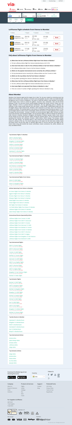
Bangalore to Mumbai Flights (16, 141)
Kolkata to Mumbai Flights (16, 144)
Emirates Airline (13, 342)
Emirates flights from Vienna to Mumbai (19, 196)
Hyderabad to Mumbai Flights (16, 151)
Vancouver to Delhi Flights (16, 259)
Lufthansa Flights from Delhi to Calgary (19, 234)
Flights (22, 386)
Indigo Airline (12, 347)
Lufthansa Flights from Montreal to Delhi (19, 238)
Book (56, 37)
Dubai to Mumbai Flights (15, 169)
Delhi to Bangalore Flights (16, 285)
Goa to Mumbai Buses (15, 329)
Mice (22, 393)
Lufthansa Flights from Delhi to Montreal (19, 232)
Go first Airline (13, 360)
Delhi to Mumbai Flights (15, 138)
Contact (39, 386)
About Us (10, 386)
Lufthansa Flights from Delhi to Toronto (19, 223)
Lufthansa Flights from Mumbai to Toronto (20, 227)
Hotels (22, 388)
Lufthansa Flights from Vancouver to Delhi (20, 225)
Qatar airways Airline (14, 340)
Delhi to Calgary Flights (15, 269)
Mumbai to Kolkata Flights (16, 295)
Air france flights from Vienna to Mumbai (20, 191)
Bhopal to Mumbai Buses (15, 331)
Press (9, 390)
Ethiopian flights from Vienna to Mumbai (19, 198)
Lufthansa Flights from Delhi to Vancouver (20, 220)
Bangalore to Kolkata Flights (16, 309)
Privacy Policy (49, 388)
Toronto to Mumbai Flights (16, 159)
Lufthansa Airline (13, 345)
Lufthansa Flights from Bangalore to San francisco (22, 236)
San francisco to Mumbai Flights (17, 165)
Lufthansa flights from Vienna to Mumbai (20, 209)
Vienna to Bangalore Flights (16, 183)
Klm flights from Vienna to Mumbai (18, 205)
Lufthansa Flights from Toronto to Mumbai (20, 229)
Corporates (10, 406)
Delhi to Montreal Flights (15, 265)
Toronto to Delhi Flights (15, 252)
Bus (22, 392)
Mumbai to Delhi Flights (15, 282)
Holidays (23, 390)
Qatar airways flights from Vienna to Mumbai (21, 211)
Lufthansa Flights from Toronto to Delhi (19, 218)
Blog (38, 388)
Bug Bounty (49, 392)
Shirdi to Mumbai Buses (15, 324)
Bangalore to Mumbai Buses (16, 322)
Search (29, 20)
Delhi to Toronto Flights (15, 245)
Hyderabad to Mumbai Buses (16, 320)
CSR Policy (49, 386)
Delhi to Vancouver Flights (16, 249)
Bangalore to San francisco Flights (18, 272)
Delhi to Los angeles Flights (16, 262)
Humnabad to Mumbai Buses (16, 327)
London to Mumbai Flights (16, 162)
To (23, 14)
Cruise (22, 395)
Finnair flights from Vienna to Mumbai (19, 202)
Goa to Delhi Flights (14, 302)
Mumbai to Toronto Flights (16, 255)
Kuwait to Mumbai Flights (15, 172)
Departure (39, 14)
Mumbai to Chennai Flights (16, 312)
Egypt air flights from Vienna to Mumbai (19, 193)
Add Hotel (10, 402)
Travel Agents (11, 404)
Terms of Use (49, 390)
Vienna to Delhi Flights (15, 180)
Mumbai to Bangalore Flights (16, 289)
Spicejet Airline (13, 363)
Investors (10, 392)
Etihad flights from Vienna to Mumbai (19, 200)
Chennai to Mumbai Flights (16, 148)
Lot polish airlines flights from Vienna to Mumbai (22, 207)
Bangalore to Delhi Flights (16, 292)
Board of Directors (12, 388)
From (9, 14)
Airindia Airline (12, 338)
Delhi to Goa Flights (14, 305)
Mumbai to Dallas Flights (15, 275)
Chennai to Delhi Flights (15, 299)
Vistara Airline (12, 358)
